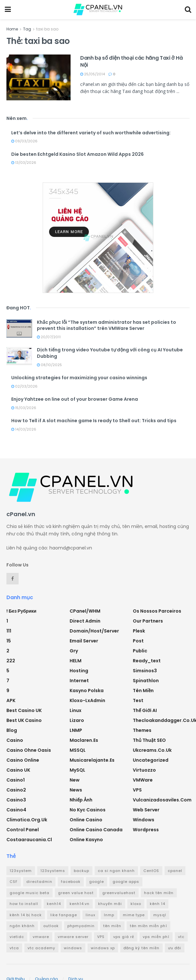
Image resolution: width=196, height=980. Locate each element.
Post (138, 641)
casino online (22, 760)
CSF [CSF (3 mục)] (14, 881)
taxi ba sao (47, 29)
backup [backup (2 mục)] (81, 870)
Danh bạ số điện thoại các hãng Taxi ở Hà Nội (131, 61)
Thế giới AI (145, 710)
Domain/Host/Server (94, 631)
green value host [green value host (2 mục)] (76, 892)
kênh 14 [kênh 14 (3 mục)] (157, 903)
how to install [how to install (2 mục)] (24, 903)
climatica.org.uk (26, 820)
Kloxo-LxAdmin (87, 700)
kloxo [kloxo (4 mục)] (136, 903)
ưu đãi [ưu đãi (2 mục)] (174, 948)
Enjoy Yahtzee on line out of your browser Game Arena (74, 399)
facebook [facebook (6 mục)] (71, 881)
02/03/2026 (24, 386)
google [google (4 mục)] (96, 881)
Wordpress (146, 829)
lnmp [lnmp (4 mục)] (109, 914)
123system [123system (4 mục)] (21, 870)
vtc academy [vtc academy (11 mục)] (41, 948)
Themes (142, 730)
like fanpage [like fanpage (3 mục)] (63, 914)
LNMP (76, 730)
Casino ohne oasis (28, 750)
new (75, 780)
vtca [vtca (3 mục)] (14, 948)
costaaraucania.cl (29, 839)
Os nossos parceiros (157, 611)
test (138, 700)
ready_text (147, 661)
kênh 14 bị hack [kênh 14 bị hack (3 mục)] (26, 914)
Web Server (146, 810)
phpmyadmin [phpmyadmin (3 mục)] (81, 925)
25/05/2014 (92, 74)
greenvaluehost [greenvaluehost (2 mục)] (118, 892)
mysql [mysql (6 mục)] (159, 914)
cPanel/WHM (85, 611)
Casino (14, 740)
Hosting (79, 670)
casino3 (16, 800)
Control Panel (22, 829)
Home (12, 29)
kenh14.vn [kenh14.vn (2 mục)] (79, 903)
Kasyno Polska (87, 690)
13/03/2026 (23, 162)
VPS (137, 790)
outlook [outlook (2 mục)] (51, 925)
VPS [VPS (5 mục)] (101, 936)
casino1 (15, 780)
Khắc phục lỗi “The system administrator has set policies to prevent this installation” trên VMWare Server (106, 325)
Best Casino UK (24, 710)
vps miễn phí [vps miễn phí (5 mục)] (156, 936)
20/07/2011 (49, 336)
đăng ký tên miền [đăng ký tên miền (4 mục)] (141, 948)
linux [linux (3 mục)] (90, 914)
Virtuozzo (144, 770)
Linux (75, 710)
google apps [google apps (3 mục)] (126, 881)
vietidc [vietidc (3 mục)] (17, 936)
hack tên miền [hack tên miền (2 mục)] (159, 892)
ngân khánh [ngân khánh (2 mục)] (22, 925)
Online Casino (86, 820)
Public (140, 651)
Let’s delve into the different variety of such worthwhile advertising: (91, 133)
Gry (74, 651)
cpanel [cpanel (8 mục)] (175, 870)
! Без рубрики (21, 611)
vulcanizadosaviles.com (162, 800)
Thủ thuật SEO (149, 740)
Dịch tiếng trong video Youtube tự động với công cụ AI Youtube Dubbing (110, 353)
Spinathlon (146, 680)
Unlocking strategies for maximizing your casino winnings (79, 377)
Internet (79, 680)
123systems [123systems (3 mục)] (52, 870)
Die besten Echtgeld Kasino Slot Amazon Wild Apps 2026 (77, 154)
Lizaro (77, 720)
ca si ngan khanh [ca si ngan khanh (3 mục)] (116, 870)
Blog (11, 730)
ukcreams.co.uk (152, 750)
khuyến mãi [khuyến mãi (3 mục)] (110, 903)
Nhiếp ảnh (81, 800)
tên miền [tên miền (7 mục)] (112, 925)
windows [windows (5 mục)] (73, 948)
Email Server (84, 641)
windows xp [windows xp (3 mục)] (103, 948)
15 (8, 641)
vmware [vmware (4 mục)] (41, 936)
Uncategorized (150, 760)
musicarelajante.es (92, 760)
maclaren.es (84, 740)
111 (8, 631)
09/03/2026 (24, 141)
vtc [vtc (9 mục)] (181, 936)
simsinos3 (145, 670)
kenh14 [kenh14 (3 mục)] (54, 903)
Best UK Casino (24, 720)
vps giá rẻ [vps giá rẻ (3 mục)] (123, 936)
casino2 (16, 790)
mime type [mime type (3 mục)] (134, 914)
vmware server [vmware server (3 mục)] (73, 936)
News (76, 790)
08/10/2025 (49, 364)
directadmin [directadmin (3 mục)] (39, 881)
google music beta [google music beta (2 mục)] (29, 892)
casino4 (16, 810)
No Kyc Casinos (88, 810)
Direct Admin (85, 621)
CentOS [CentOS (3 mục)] (151, 870)
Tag (27, 29)
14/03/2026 (23, 429)
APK (10, 700)
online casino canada (96, 829)
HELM (75, 661)
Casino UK (18, 770)
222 (10, 661)
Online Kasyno (86, 839)
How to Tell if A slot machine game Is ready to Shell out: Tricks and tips (93, 420)
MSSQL (78, 750)
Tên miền (143, 690)
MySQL (77, 770)
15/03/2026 (23, 407)
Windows (143, 820)
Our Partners (148, 621)
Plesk (139, 631)
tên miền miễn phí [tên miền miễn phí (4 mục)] (148, 925)
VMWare (143, 780)
